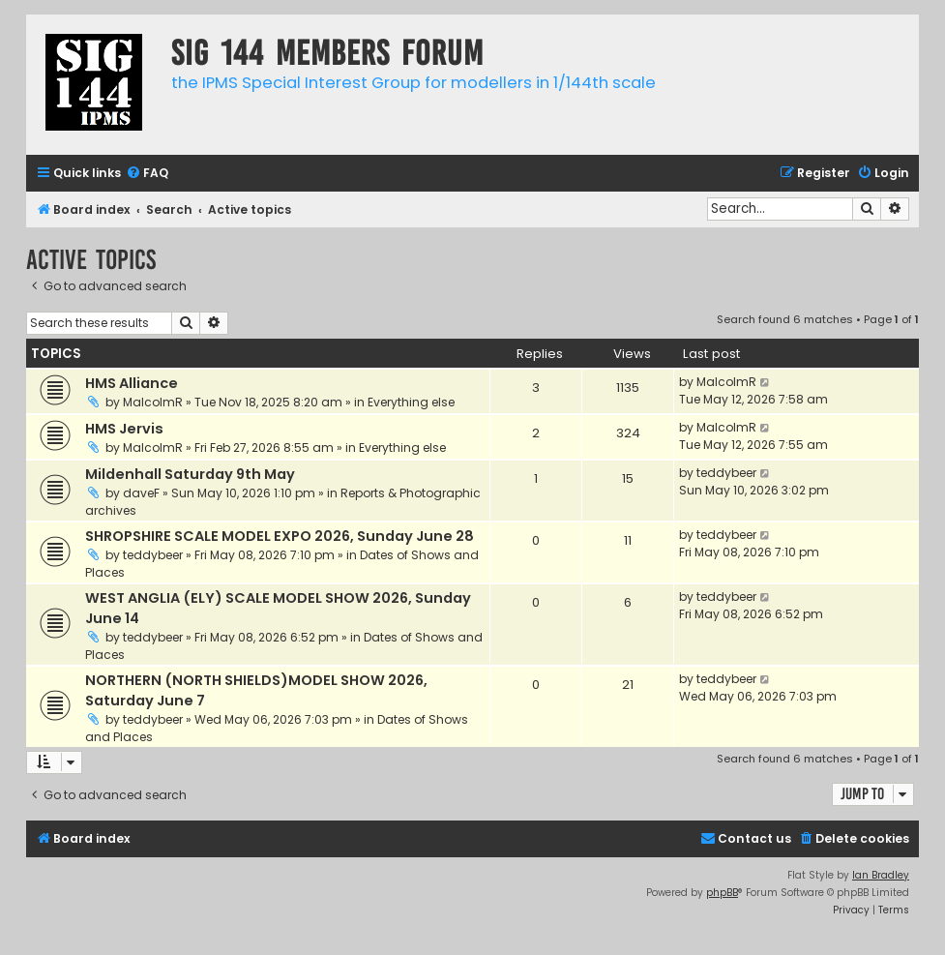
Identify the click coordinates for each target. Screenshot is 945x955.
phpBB (722, 892)
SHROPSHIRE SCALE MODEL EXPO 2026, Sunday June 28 (279, 536)
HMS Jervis (124, 428)
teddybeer (726, 472)
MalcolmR (153, 402)
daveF (141, 493)
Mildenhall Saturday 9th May (190, 474)
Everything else (411, 402)
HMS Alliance (131, 383)
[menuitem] (147, 174)
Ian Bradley (880, 875)
